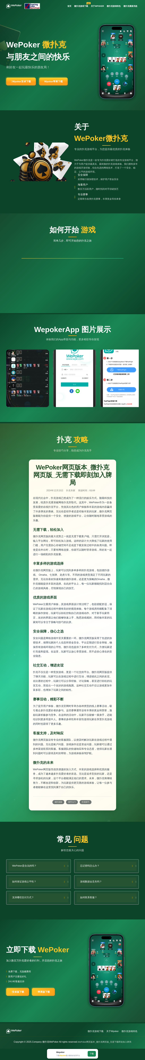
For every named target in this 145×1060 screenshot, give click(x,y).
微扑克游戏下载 (79, 5)
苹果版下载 (51, 1002)
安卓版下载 (20, 1002)
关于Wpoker (95, 6)
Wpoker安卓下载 (24, 83)
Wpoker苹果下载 (65, 83)
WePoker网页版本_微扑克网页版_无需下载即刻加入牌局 (104, 1053)
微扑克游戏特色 (112, 6)
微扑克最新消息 (129, 6)
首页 (65, 6)
